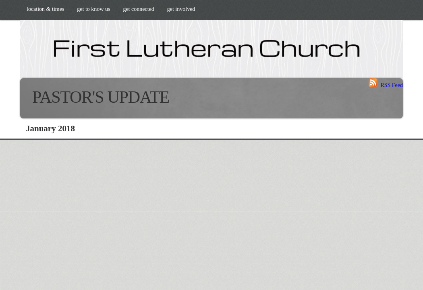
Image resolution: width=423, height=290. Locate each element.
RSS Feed (386, 85)
